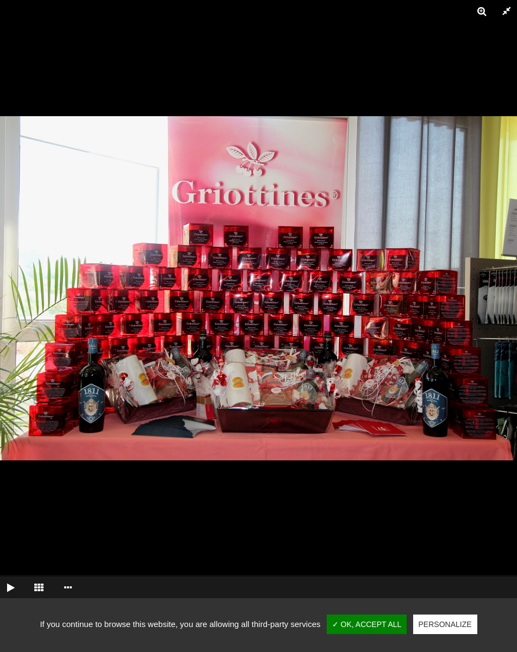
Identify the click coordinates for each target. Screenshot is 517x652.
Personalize (445, 624)
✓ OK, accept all (367, 624)
